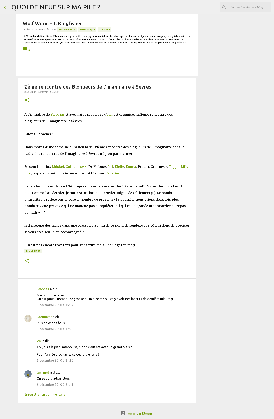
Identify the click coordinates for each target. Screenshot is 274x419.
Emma (131, 167)
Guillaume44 (76, 167)
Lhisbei (58, 167)
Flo (27, 173)
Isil (110, 114)
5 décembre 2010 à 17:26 (55, 329)
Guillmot (43, 372)
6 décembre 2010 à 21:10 (55, 360)
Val (39, 341)
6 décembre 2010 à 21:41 (55, 384)
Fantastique (87, 29)
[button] (26, 100)
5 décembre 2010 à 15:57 (55, 305)
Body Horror (67, 29)
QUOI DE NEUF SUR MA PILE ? (55, 7)
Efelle (119, 167)
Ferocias (58, 114)
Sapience (104, 29)
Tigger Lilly (178, 167)
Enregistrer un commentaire (44, 394)
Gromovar (44, 317)
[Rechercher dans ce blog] (249, 7)
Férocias (112, 173)
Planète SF (33, 251)
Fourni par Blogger (137, 413)
